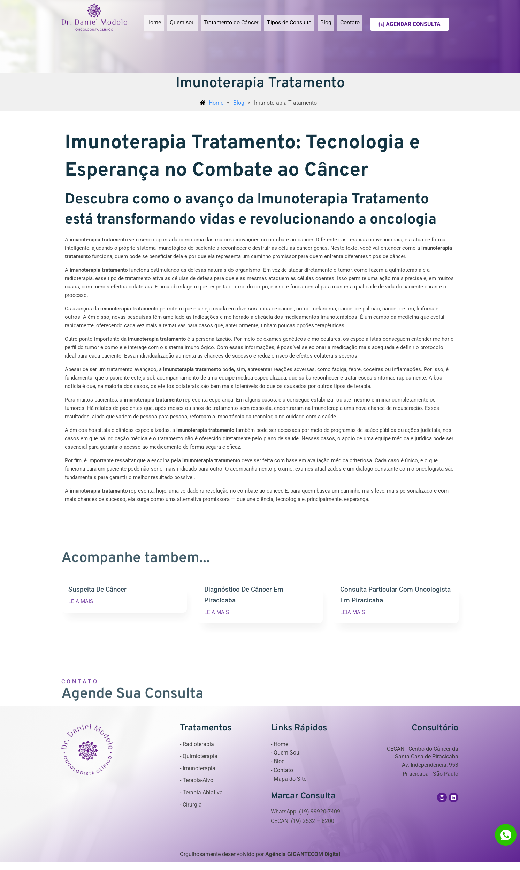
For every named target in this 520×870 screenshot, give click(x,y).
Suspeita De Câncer (97, 589)
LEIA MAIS (80, 601)
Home (153, 22)
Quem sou (182, 22)
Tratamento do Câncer (231, 22)
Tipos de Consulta (289, 22)
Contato (350, 22)
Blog (325, 22)
